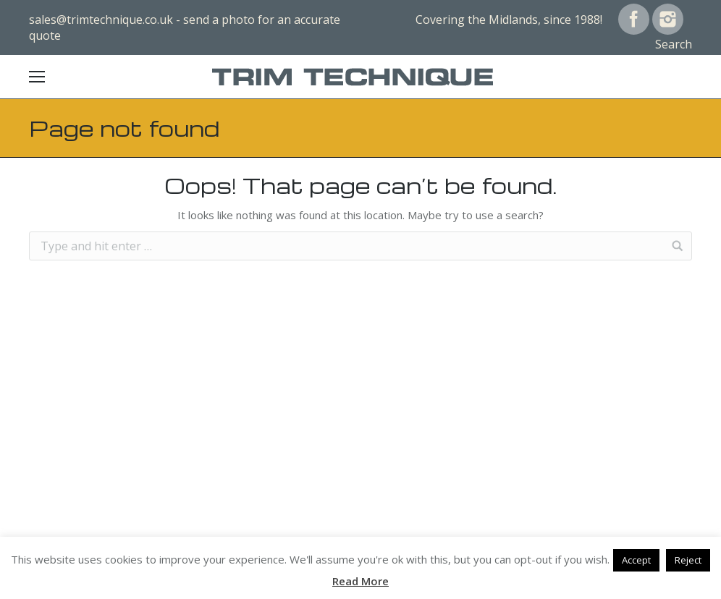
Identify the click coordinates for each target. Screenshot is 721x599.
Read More (360, 581)
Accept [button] (636, 559)
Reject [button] (688, 559)
